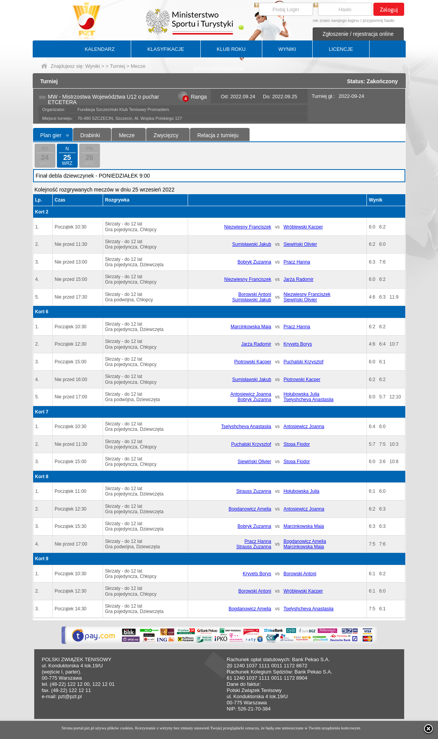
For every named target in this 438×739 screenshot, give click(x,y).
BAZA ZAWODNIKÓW (219, 69)
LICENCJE (341, 49)
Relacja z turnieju (217, 135)
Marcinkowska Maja (251, 326)
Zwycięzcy (165, 135)
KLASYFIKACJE (165, 49)
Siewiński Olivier (300, 244)
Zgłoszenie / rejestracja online (357, 34)
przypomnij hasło (379, 20)
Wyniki (92, 66)
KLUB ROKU (231, 49)
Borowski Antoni (254, 294)
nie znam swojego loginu (336, 20)
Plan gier (51, 135)
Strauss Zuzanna (253, 491)
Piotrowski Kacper (252, 361)
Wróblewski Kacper (303, 227)
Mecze (127, 135)
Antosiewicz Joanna (250, 394)
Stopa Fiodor (296, 444)
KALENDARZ (100, 49)
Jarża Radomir (298, 279)
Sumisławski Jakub (251, 244)
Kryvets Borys (297, 344)
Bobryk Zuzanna (254, 262)
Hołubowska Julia (301, 394)
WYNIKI (287, 49)
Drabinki (90, 135)
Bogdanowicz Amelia (249, 509)
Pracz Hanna (296, 262)
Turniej (117, 66)
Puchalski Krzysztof (303, 361)
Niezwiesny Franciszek (247, 227)
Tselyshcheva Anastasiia (308, 399)
